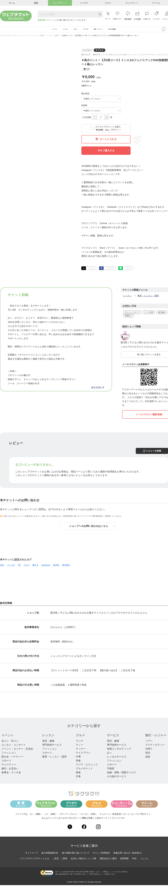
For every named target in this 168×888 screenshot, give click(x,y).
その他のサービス (116, 779)
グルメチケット (84, 771)
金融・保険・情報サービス (121, 775)
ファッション (9, 755)
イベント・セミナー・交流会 (17, 751)
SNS (2, 568)
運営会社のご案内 (108, 861)
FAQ (134, 861)
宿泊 (147, 755)
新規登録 (41, 20)
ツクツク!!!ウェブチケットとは (34, 861)
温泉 (147, 759)
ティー (79, 747)
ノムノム (144, 861)
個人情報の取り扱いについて (75, 855)
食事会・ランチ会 (11, 775)
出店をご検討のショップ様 (83, 861)
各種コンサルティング (119, 751)
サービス (113, 738)
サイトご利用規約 (101, 855)
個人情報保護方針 (49, 855)
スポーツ (6, 763)
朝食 (78, 775)
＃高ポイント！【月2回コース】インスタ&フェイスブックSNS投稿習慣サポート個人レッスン (100, 38)
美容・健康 (48, 743)
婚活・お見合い (10, 771)
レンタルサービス (116, 759)
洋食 (78, 779)
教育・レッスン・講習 (49, 38)
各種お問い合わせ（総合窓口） (128, 855)
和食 (78, 763)
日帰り (149, 751)
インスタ (11, 568)
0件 (86, 72)
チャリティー (9, 767)
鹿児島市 (66, 568)
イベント (8, 738)
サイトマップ (31, 855)
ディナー (81, 751)
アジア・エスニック (87, 767)
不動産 (110, 771)
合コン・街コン (10, 743)
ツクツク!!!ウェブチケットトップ (13, 38)
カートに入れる (111, 142)
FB (19, 568)
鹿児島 (56, 568)
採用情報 (124, 861)
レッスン (33, 38)
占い (109, 755)
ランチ (79, 743)
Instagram (45, 568)
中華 (78, 759)
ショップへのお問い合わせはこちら (91, 529)
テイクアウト (83, 755)
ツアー (149, 743)
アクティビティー (155, 747)
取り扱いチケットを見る (149, 357)
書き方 (35, 568)
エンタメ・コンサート (14, 747)
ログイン (50, 20)
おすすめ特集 (129, 30)
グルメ (80, 738)
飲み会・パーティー (12, 759)
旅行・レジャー (155, 738)
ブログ (26, 568)
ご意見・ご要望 (59, 861)
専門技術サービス (52, 747)
